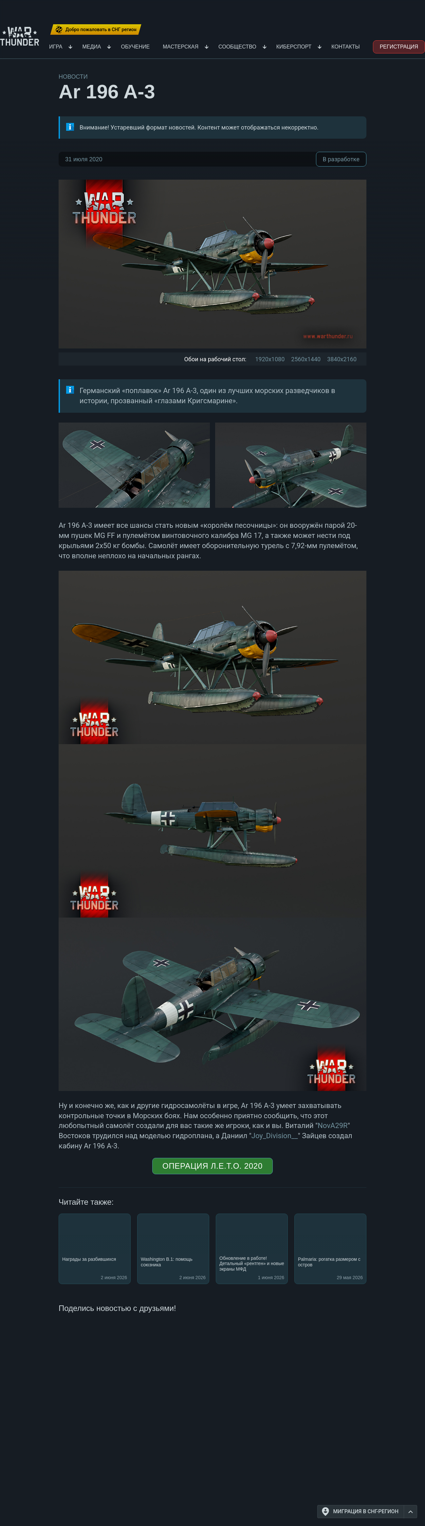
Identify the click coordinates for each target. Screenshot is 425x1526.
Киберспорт (294, 47)
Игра (55, 47)
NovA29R (332, 1125)
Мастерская (180, 47)
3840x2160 (342, 359)
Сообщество (237, 47)
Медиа (91, 47)
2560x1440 (306, 359)
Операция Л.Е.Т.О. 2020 (212, 1165)
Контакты (345, 47)
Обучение (135, 47)
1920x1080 (270, 359)
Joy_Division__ (274, 1136)
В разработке (341, 159)
